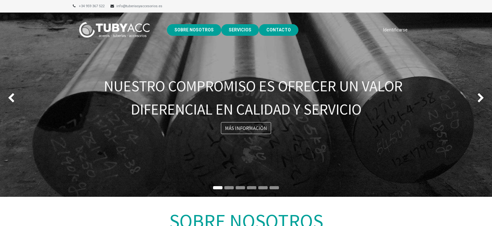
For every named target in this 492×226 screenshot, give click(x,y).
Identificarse (395, 29)
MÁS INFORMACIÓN (246, 128)
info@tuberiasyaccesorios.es (139, 6)
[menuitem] (194, 30)
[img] (19, 98)
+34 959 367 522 (92, 6)
